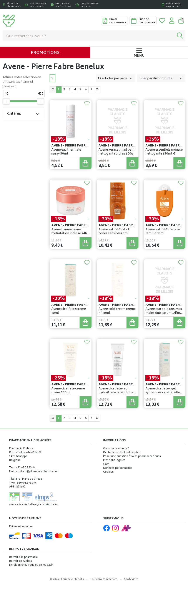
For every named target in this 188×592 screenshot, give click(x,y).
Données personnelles (117, 468)
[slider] (6, 101)
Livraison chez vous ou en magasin (31, 565)
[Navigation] (139, 52)
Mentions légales (114, 460)
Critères (14, 114)
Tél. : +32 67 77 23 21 (22, 468)
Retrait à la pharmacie (23, 557)
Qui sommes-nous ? (116, 448)
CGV (106, 464)
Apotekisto (130, 579)
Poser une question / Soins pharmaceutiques (132, 456)
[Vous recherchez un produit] (89, 35)
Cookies (108, 472)
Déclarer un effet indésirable (121, 452)
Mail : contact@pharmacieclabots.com (34, 471)
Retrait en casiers (20, 561)
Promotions (45, 53)
